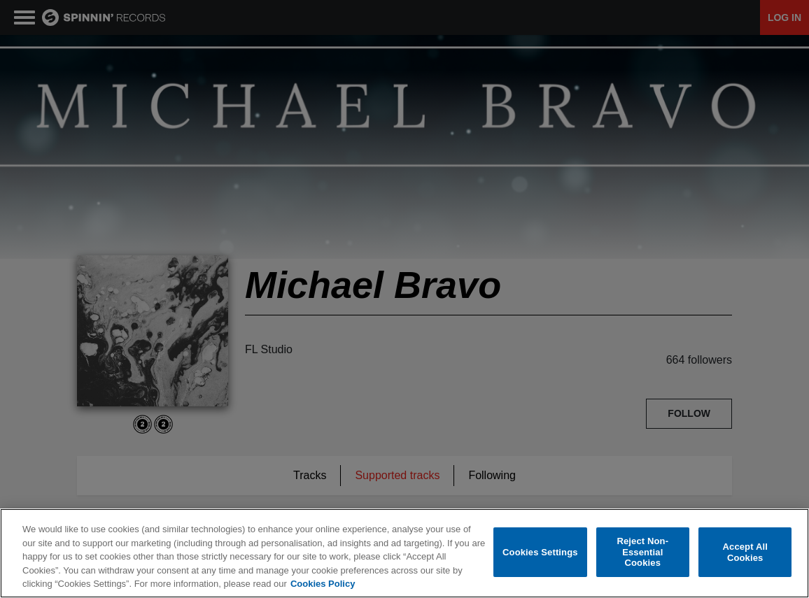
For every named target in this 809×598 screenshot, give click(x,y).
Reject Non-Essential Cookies (642, 552)
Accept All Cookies (745, 553)
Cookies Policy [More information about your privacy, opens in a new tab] (322, 584)
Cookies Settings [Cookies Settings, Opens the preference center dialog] (540, 553)
